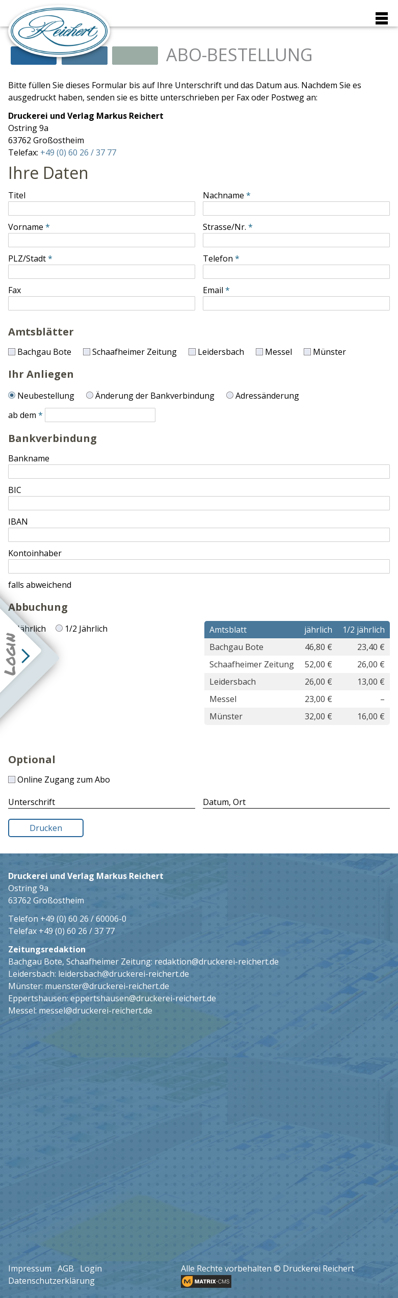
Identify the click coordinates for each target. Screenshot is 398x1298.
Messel (278, 351)
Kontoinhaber (35, 553)
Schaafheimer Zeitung (134, 351)
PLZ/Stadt (27, 258)
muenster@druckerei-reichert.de (107, 986)
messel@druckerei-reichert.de (95, 1010)
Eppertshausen (37, 998)
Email (213, 290)
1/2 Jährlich (86, 628)
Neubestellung (45, 395)
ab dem (22, 415)
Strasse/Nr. (224, 226)
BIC (14, 490)
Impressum (29, 1268)
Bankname (28, 458)
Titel (16, 195)
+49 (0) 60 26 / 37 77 (78, 152)
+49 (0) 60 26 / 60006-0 (83, 918)
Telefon (218, 258)
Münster (329, 351)
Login (91, 1268)
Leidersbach (221, 351)
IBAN (18, 521)
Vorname (25, 226)
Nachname (223, 195)
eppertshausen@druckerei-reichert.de (143, 998)
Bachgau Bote (44, 351)
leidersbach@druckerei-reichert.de (123, 973)
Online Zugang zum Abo (63, 779)
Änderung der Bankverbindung (155, 395)
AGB (66, 1268)
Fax (14, 290)
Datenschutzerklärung (51, 1280)
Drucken (46, 828)
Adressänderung (267, 395)
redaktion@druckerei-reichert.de (216, 961)
